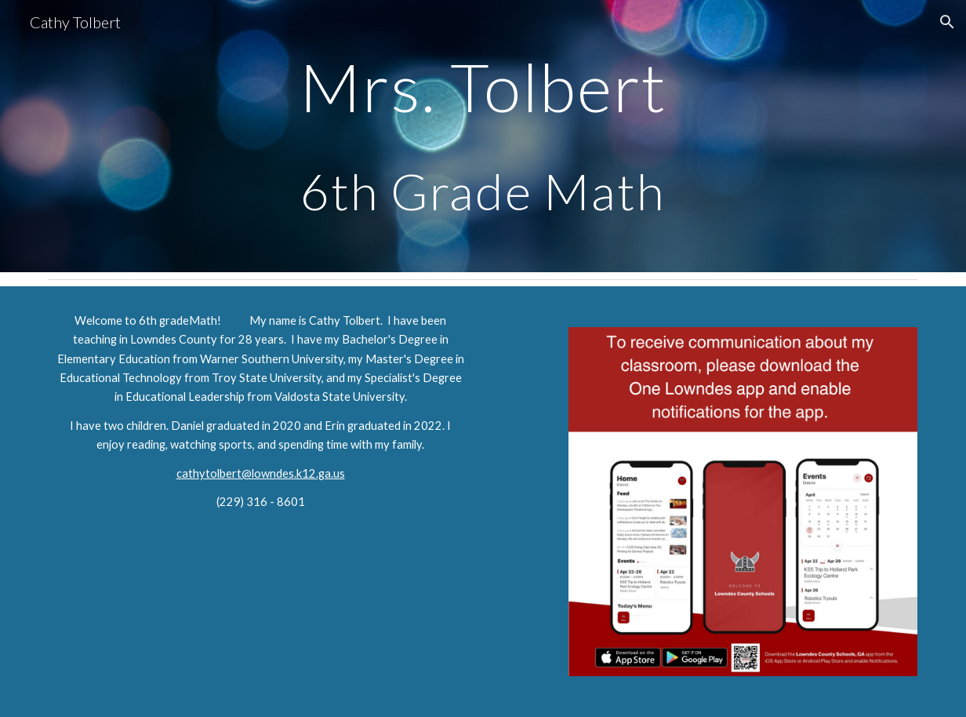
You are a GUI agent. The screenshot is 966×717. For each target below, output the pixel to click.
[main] (483, 136)
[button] (947, 22)
